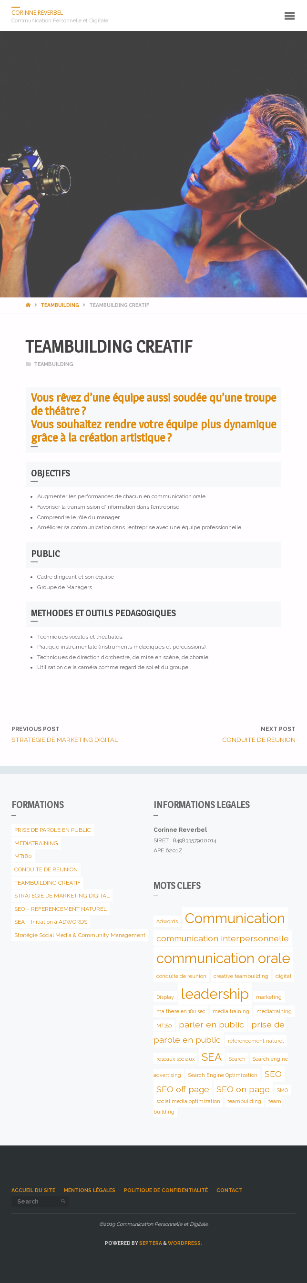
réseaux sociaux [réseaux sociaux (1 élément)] (175, 1058)
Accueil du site (33, 1190)
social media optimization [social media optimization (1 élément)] (188, 1101)
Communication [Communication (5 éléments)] (235, 918)
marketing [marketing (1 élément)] (269, 997)
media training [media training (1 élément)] (231, 1011)
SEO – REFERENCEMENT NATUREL (60, 909)
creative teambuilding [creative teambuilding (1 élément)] (241, 976)
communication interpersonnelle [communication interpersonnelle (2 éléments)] (222, 938)
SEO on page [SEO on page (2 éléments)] (243, 1089)
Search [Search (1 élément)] (237, 1058)
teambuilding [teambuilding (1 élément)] (244, 1101)
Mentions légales (89, 1190)
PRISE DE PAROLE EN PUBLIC (52, 830)
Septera (150, 1243)
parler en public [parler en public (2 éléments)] (211, 1024)
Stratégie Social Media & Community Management (79, 935)
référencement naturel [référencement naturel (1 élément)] (256, 1041)
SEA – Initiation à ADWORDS (50, 921)
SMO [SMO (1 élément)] (282, 1090)
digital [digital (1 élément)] (283, 976)
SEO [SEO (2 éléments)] (273, 1074)
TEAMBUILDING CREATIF (47, 882)
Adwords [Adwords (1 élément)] (167, 921)
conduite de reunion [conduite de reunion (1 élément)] (181, 976)
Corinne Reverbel (37, 13)
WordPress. (185, 1243)
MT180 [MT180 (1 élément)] (164, 1025)
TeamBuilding (60, 305)
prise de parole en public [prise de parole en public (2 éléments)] (219, 1032)
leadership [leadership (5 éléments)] (215, 994)
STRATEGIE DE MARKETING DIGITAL (62, 895)
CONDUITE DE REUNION (46, 869)
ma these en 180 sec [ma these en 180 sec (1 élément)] (180, 1011)
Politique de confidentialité (166, 1190)
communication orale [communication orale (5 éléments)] (223, 958)
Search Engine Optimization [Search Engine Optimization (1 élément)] (222, 1075)
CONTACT (229, 1190)
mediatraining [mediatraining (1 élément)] (274, 1011)
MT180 (23, 856)
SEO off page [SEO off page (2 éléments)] (182, 1089)
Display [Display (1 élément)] (165, 997)
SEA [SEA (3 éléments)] (212, 1056)
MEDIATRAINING (36, 843)
